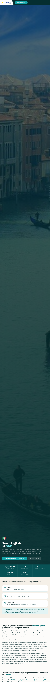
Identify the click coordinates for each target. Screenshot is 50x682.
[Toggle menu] (47, 2)
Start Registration (21, 2)
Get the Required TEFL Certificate (14, 558)
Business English (41, 680)
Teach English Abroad (11, 534)
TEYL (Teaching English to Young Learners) (23, 680)
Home (3, 534)
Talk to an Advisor (34, 558)
